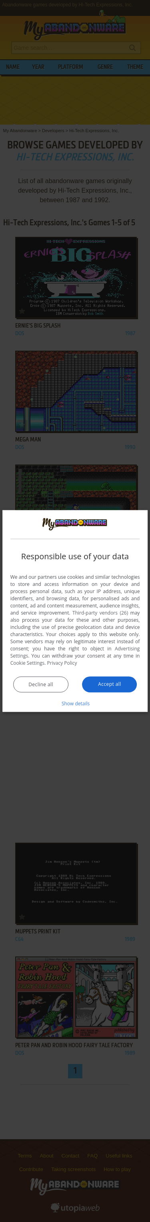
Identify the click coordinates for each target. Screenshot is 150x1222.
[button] (75, 703)
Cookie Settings (27, 662)
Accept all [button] (109, 683)
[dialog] (75, 611)
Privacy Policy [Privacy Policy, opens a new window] (62, 662)
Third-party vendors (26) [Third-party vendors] (100, 612)
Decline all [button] (40, 684)
